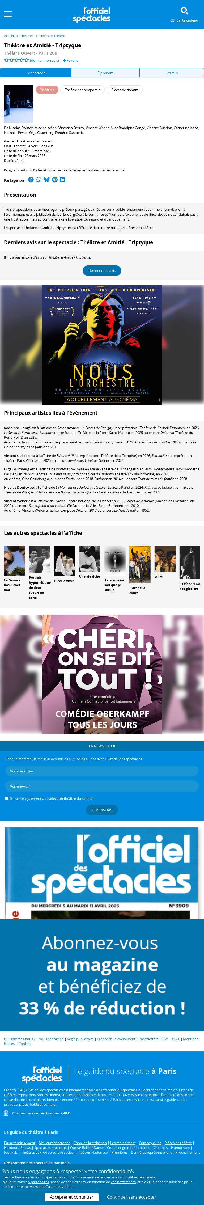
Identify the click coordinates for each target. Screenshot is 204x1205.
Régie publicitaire (80, 1039)
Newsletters (148, 1039)
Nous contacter (51, 1039)
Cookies (25, 1043)
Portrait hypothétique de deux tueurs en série (40, 587)
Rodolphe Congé (17, 427)
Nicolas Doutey (16, 487)
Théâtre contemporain (34, 141)
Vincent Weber (16, 500)
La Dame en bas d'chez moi (13, 585)
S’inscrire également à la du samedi (51, 798)
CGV (165, 1039)
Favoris (70, 60)
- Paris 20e (30, 53)
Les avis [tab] (171, 72)
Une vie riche (89, 576)
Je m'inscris (102, 809)
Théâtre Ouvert (26, 145)
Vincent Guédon (17, 455)
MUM (158, 577)
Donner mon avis (102, 270)
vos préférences (123, 1181)
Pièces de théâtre (139, 227)
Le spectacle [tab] (35, 72)
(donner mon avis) (44, 60)
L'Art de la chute (137, 590)
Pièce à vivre (64, 581)
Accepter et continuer (72, 1197)
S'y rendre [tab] (105, 72)
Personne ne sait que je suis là (114, 585)
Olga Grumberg (16, 469)
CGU (175, 1039)
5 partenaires (38, 1181)
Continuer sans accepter (131, 1197)
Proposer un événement (116, 1039)
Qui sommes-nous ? (19, 1039)
